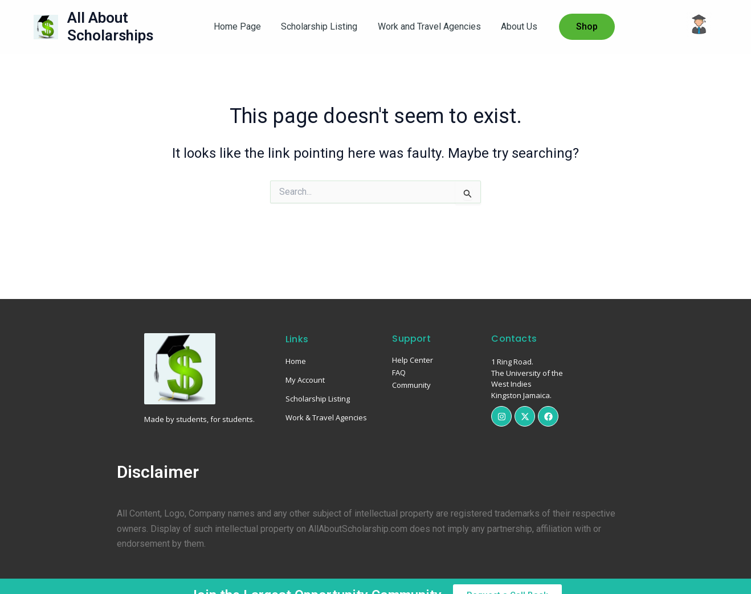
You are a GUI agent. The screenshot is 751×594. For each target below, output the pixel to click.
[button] (583, 27)
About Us (516, 26)
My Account (305, 380)
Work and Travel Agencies (428, 26)
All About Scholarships (110, 26)
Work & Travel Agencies (326, 417)
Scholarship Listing (320, 26)
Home (295, 361)
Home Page (240, 26)
